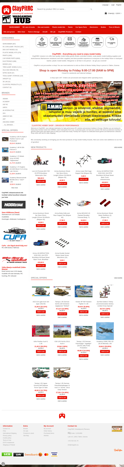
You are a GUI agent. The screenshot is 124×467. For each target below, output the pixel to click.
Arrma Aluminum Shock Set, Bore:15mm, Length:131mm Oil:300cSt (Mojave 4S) (41, 216)
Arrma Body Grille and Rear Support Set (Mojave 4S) (62, 215)
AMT (4, 119)
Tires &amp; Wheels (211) (12, 67)
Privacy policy (7, 435)
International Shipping (9, 433)
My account (47, 428)
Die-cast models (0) (10, 49)
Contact (78, 32)
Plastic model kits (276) (12, 52)
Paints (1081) (7, 55)
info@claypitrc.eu (73, 445)
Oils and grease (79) (10, 70)
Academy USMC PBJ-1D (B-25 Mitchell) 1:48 (105, 342)
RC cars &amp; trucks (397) (13, 47)
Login (113, 5)
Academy (6, 101)
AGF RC (5, 104)
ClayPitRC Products (65, 32)
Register (118, 5)
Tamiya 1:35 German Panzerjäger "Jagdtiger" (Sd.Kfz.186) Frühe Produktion (83, 345)
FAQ (4, 431)
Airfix (5, 107)
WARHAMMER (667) (9, 44)
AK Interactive (8, 110)
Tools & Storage (34, 32)
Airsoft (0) (7, 79)
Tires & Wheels (114, 27)
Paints (70, 27)
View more (14, 188)
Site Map (26, 435)
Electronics (94, 27)
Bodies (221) (7, 64)
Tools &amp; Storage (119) (13, 76)
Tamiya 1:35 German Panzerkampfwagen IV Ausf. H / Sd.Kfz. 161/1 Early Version (62, 386)
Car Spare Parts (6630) (11, 58)
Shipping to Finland (9, 445)
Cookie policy (7, 438)
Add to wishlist (40, 185)
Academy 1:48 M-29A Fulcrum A (17, 148)
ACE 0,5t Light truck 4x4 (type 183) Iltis (41, 303)
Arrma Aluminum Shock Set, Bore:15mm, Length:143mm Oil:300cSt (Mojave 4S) (62, 174)
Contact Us (6, 428)
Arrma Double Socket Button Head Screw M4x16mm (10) (62, 255)
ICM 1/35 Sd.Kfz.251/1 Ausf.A (62, 342)
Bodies (103, 27)
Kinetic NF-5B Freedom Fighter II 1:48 (84, 303)
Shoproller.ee (118, 450)
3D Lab (52, 32)
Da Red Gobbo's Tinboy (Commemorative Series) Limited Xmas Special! (105, 304)
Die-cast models (43, 27)
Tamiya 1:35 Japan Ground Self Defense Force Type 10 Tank (41, 385)
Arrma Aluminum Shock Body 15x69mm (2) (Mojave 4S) (105, 215)
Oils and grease (9, 32)
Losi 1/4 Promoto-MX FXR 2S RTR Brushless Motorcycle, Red (41, 173)
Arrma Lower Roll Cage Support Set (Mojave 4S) (83, 172)
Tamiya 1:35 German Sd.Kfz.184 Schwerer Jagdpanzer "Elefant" (62, 304)
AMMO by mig (7, 116)
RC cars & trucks (29, 27)
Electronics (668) (9, 61)
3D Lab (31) (6, 81)
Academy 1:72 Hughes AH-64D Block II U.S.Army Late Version (18, 169)
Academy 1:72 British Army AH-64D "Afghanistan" (17, 158)
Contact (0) (7, 87)
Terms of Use (7, 440)
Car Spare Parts (81, 27)
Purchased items (49, 433)
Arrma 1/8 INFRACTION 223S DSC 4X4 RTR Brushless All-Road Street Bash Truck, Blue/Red (40, 256)
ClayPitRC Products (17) (12, 84)
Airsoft (44, 32)
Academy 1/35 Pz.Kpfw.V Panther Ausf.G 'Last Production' (18, 139)
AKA (4, 113)
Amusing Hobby (8, 122)
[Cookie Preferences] (3, 464)
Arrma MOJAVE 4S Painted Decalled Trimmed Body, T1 (83, 215)
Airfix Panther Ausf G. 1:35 (41, 342)
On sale (25, 431)
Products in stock (28, 433)
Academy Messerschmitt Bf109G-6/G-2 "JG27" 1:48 (18, 180)
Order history (48, 431)
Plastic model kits (58, 27)
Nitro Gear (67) (8, 73)
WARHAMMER (14, 27)
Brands (25, 428)
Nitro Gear (21, 32)
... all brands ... (8, 125)
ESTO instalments (8, 442)
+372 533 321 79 (73, 441)
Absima (5, 99)
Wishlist (46, 435)
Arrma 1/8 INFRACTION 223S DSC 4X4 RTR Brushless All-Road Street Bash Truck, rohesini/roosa (105, 175)
